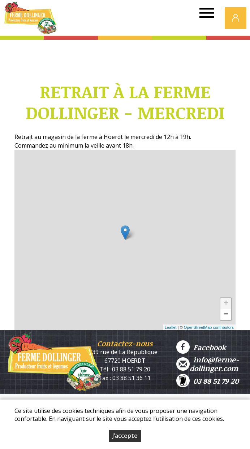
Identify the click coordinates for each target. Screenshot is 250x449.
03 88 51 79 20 (207, 380)
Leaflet (171, 327)
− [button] (226, 314)
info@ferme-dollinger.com (207, 363)
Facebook (201, 347)
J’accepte (125, 436)
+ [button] (226, 303)
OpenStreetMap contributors (209, 327)
